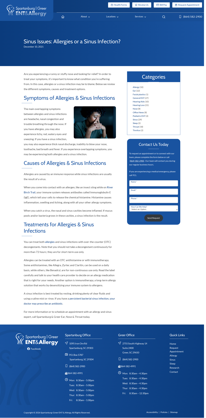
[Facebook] (34, 349)
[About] (85, 16)
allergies (50, 241)
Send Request (153, 218)
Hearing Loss (139, 105)
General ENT (138, 98)
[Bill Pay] (162, 5)
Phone (134, 198)
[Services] (140, 16)
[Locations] (112, 16)
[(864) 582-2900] (190, 16)
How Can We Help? (139, 207)
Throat (136, 126)
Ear (134, 90)
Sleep (135, 123)
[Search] (163, 16)
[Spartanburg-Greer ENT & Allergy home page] (27, 10)
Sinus (135, 119)
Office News (138, 112)
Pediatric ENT (139, 116)
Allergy (136, 87)
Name (134, 182)
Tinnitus (136, 130)
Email (134, 190)
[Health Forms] (119, 5)
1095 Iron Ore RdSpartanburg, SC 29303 (79, 345)
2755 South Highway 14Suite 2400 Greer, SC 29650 (132, 348)
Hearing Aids (139, 101)
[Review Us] (141, 5)
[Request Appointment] (187, 5)
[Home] (63, 16)
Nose (135, 108)
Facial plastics (139, 94)
